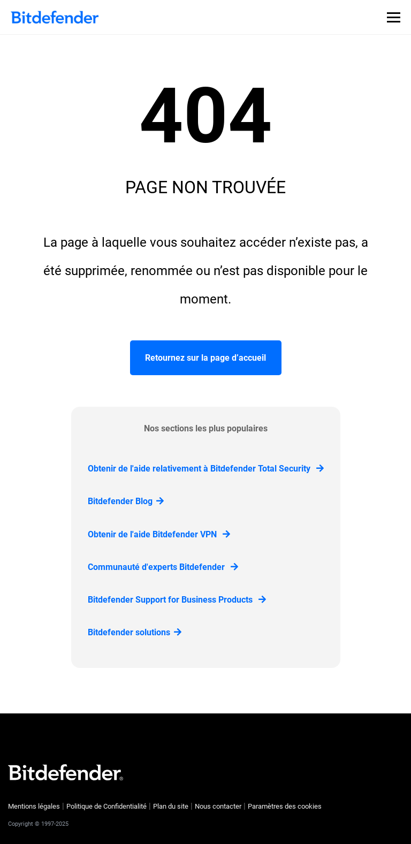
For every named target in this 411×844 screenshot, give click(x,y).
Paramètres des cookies (285, 806)
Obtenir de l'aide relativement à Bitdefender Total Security (206, 468)
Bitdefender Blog (126, 501)
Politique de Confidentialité (106, 806)
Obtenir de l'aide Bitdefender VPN (159, 534)
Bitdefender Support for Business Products (177, 600)
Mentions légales (34, 806)
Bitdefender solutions (134, 632)
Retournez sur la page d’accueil (205, 358)
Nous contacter (218, 806)
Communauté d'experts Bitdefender (163, 567)
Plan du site (170, 806)
